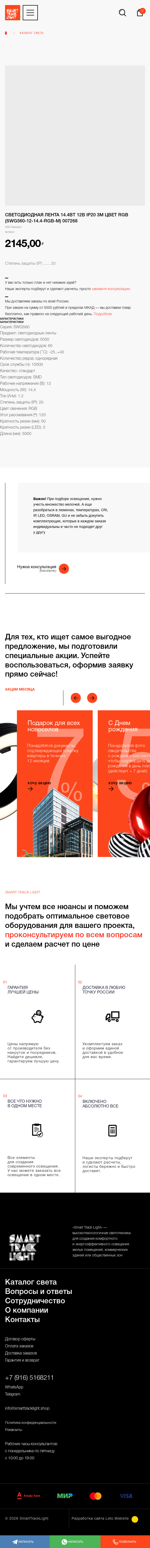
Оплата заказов (19, 1346)
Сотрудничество (35, 1301)
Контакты (22, 1320)
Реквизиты (13, 1430)
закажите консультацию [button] (111, 289)
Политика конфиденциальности (30, 1423)
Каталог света (31, 33)
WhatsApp (14, 1387)
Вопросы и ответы (38, 1292)
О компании (26, 1310)
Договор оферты (20, 1339)
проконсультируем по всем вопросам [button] (73, 935)
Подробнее (103, 314)
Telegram (12, 1394)
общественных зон (107, 1255)
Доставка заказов (21, 1353)
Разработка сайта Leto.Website (100, 1518)
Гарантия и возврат (22, 1360)
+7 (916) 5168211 (29, 1378)
